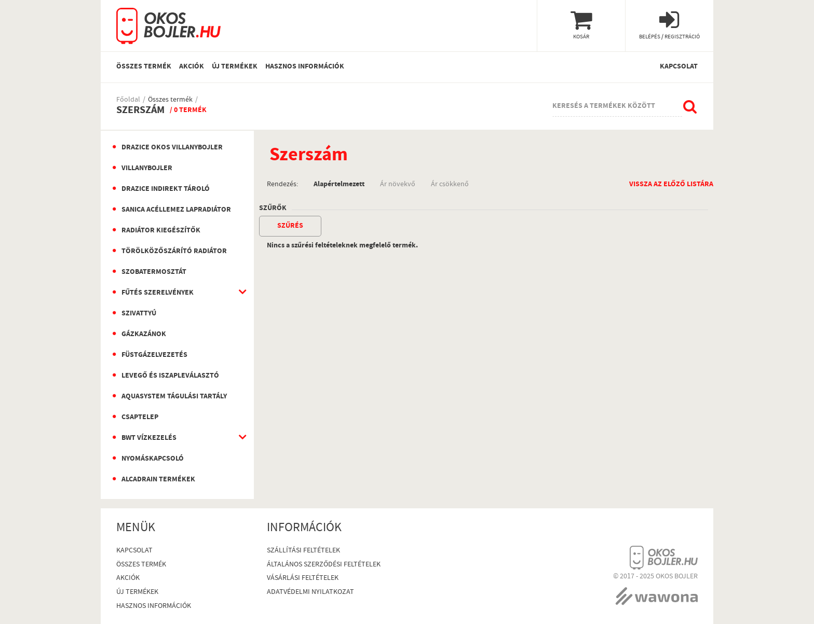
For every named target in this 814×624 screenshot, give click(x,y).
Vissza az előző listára (671, 184)
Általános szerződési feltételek (324, 565)
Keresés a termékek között (603, 106)
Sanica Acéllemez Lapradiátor (176, 210)
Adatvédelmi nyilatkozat (310, 592)
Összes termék (143, 67)
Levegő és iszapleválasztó (170, 376)
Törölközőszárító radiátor (174, 251)
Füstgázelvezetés (154, 355)
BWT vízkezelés (149, 438)
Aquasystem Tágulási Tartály (174, 397)
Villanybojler (146, 168)
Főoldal (128, 100)
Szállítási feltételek (303, 551)
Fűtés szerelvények (157, 293)
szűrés (290, 226)
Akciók (191, 67)
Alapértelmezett (339, 184)
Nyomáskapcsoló (152, 459)
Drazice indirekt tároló (165, 189)
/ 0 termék (188, 110)
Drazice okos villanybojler (172, 148)
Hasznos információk (304, 67)
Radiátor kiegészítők (160, 231)
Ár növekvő (397, 184)
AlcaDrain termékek (158, 480)
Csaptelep (139, 417)
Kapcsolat (679, 67)
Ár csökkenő (450, 184)
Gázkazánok (143, 334)
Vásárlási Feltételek (302, 578)
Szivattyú (138, 314)
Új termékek (234, 67)
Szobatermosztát (153, 272)
